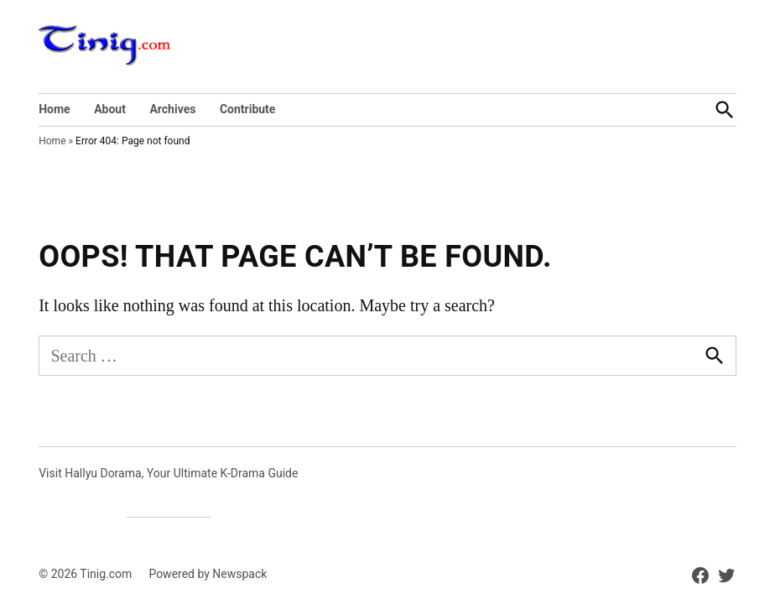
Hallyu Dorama (103, 473)
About (110, 109)
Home (54, 109)
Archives (172, 109)
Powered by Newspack (207, 574)
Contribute (248, 109)
